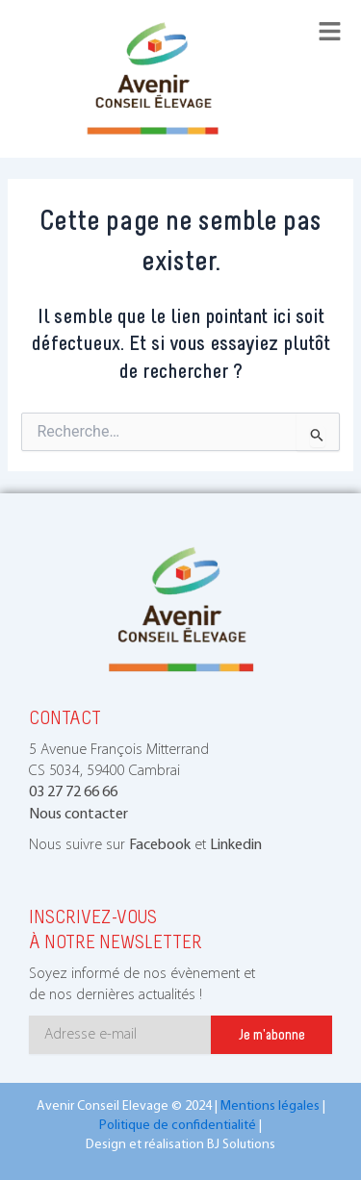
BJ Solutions (241, 1145)
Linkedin (236, 845)
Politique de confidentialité (177, 1125)
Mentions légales (270, 1106)
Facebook (160, 845)
